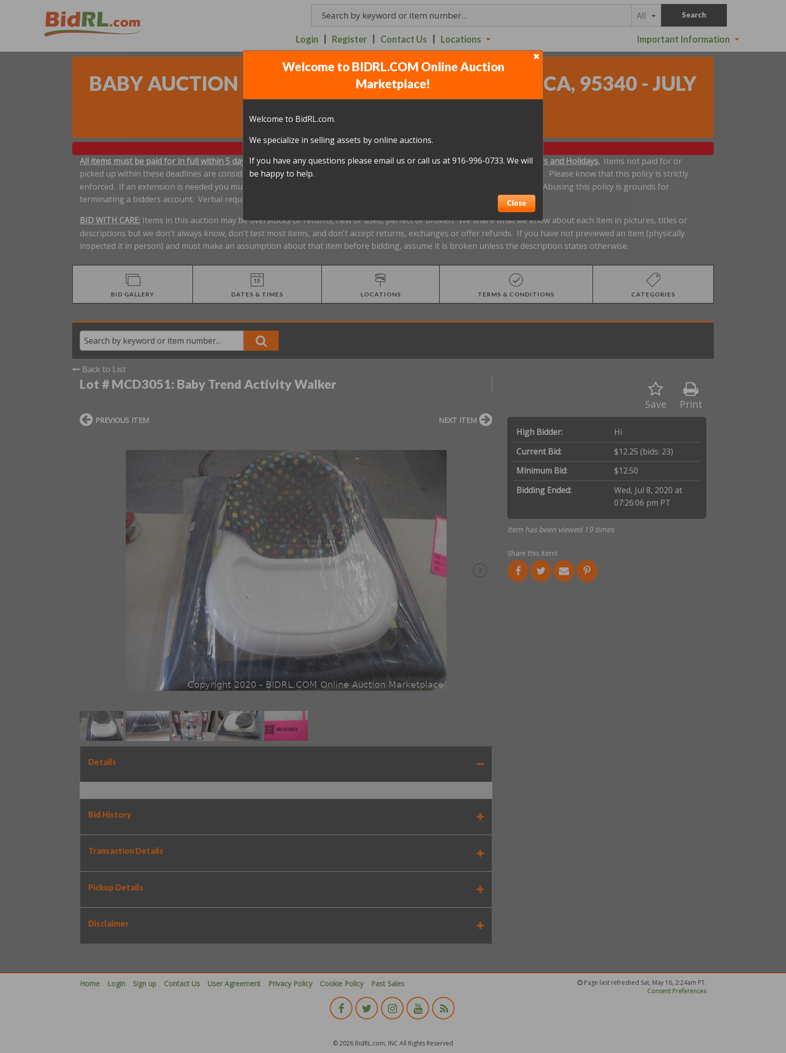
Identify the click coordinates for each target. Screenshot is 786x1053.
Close (516, 203)
